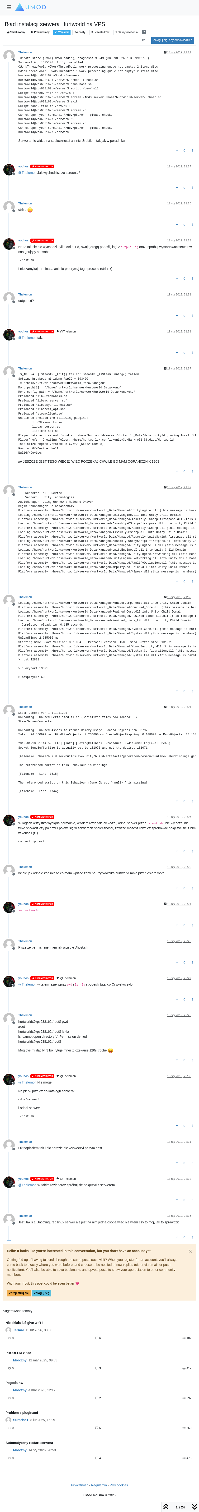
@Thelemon (66, 331)
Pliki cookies (119, 1485)
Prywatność (79, 1485)
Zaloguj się (41, 1293)
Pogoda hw (14, 1383)
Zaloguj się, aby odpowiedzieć (172, 40)
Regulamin (99, 1485)
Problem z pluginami (21, 1413)
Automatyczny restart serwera (29, 1443)
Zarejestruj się (19, 1293)
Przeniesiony (40, 32)
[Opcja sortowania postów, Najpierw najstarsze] (143, 40)
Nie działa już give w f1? (24, 1323)
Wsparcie (61, 32)
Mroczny (20, 1360)
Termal (18, 1330)
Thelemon (25, 52)
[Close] (190, 1251)
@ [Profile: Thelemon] (27, 173)
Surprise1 (20, 1420)
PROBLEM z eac (18, 1353)
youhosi (23, 166)
